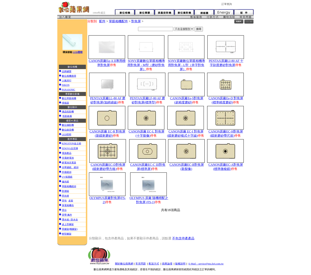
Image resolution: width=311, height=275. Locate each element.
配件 (102, 21)
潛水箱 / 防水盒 (70, 219)
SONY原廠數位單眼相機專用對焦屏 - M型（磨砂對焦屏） (146, 65)
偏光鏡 (65, 181)
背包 (64, 200)
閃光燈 (65, 195)
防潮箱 (65, 191)
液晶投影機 (68, 111)
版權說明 (180, 263)
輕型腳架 (66, 233)
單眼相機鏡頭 (69, 186)
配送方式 (154, 263)
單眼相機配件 (118, 21)
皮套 (70, 200)
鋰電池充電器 (69, 162)
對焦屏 (136, 21)
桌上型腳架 (68, 224)
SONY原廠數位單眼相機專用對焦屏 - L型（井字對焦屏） (186, 65)
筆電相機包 (68, 205)
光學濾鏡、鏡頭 (70, 167)
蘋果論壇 (167, 263)
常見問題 (140, 263)
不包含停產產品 (183, 238)
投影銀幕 (67, 116)
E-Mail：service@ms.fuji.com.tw (206, 263)
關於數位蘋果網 (124, 263)
